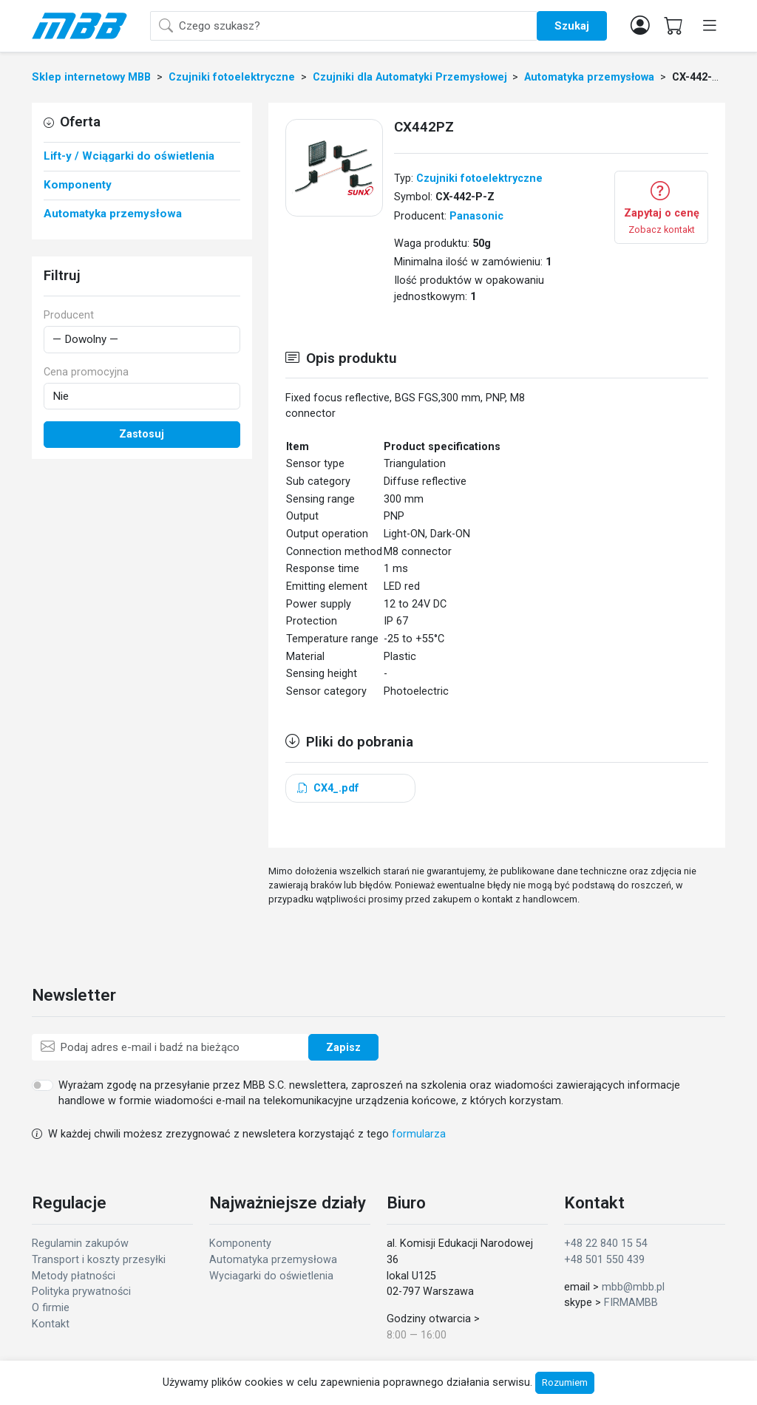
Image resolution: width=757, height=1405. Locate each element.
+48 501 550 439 (604, 1259)
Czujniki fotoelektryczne (479, 178)
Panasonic (476, 216)
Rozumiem (565, 1382)
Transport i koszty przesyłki (99, 1259)
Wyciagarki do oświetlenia (271, 1276)
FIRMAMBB (631, 1302)
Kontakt (50, 1324)
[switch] (42, 1085)
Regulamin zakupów (80, 1243)
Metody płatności (73, 1276)
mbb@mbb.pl (633, 1287)
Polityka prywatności (81, 1291)
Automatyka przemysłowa (273, 1259)
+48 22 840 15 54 (606, 1243)
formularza (419, 1134)
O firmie (50, 1308)
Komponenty (240, 1243)
